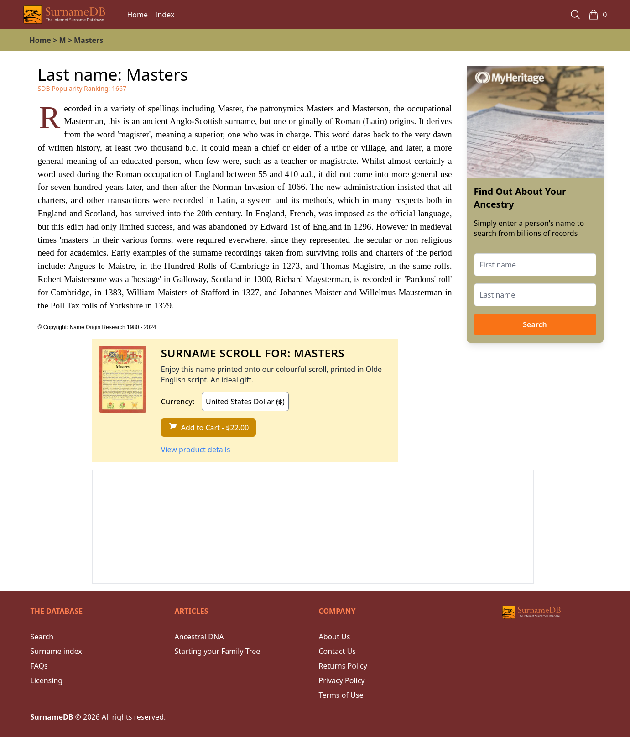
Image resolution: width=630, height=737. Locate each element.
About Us (334, 637)
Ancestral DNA (199, 637)
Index (164, 15)
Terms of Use (341, 695)
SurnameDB (52, 717)
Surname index (56, 651)
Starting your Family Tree (217, 651)
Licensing (47, 680)
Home (137, 15)
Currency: (177, 402)
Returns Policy (343, 666)
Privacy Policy (342, 680)
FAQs (39, 666)
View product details (195, 449)
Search (535, 324)
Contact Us (337, 651)
